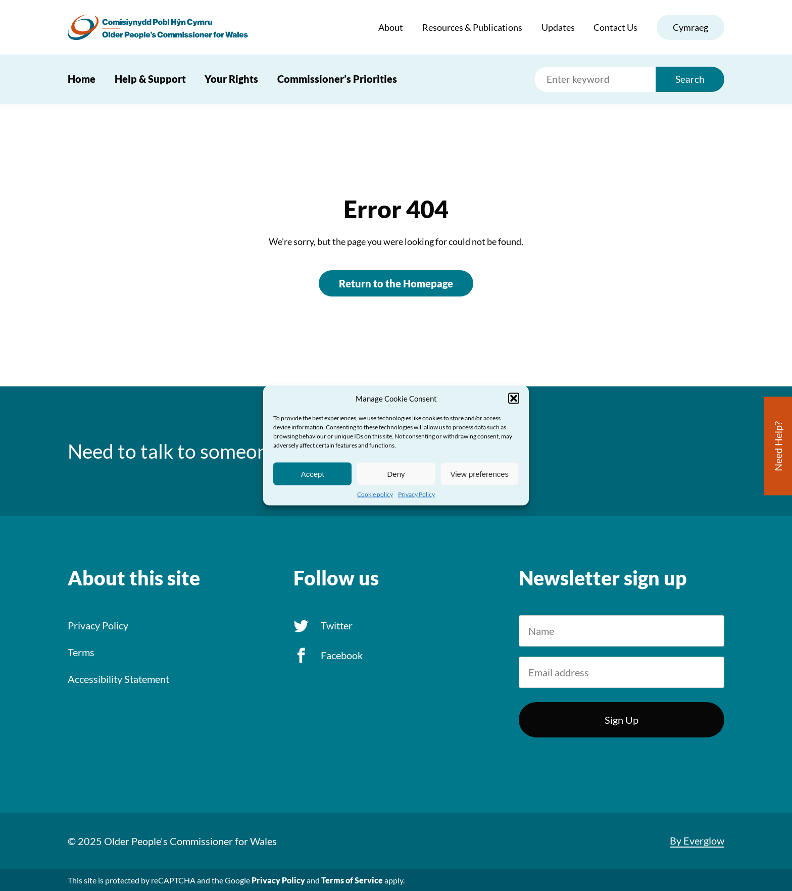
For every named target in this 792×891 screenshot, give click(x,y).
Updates (558, 27)
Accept (312, 473)
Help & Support (150, 79)
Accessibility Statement (118, 679)
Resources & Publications (472, 27)
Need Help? (778, 446)
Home (81, 79)
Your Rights (231, 79)
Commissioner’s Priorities (337, 79)
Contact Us (615, 27)
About (390, 27)
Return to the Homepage (396, 283)
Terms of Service (352, 880)
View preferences (480, 473)
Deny (396, 473)
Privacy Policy (416, 494)
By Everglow (697, 840)
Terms (81, 652)
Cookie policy (375, 494)
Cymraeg (690, 27)
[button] (514, 398)
